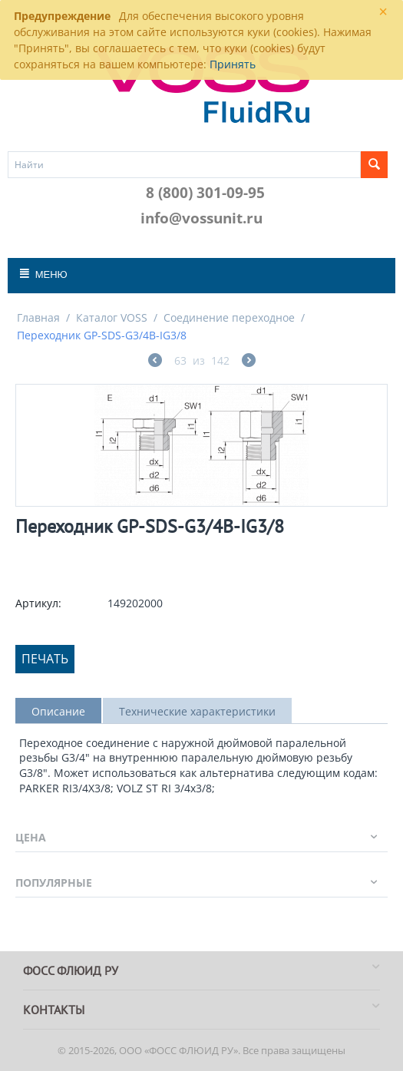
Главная (38, 317)
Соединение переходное (229, 317)
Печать (44, 658)
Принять (233, 64)
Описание (58, 711)
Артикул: (38, 603)
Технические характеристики (197, 711)
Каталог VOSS (111, 317)
